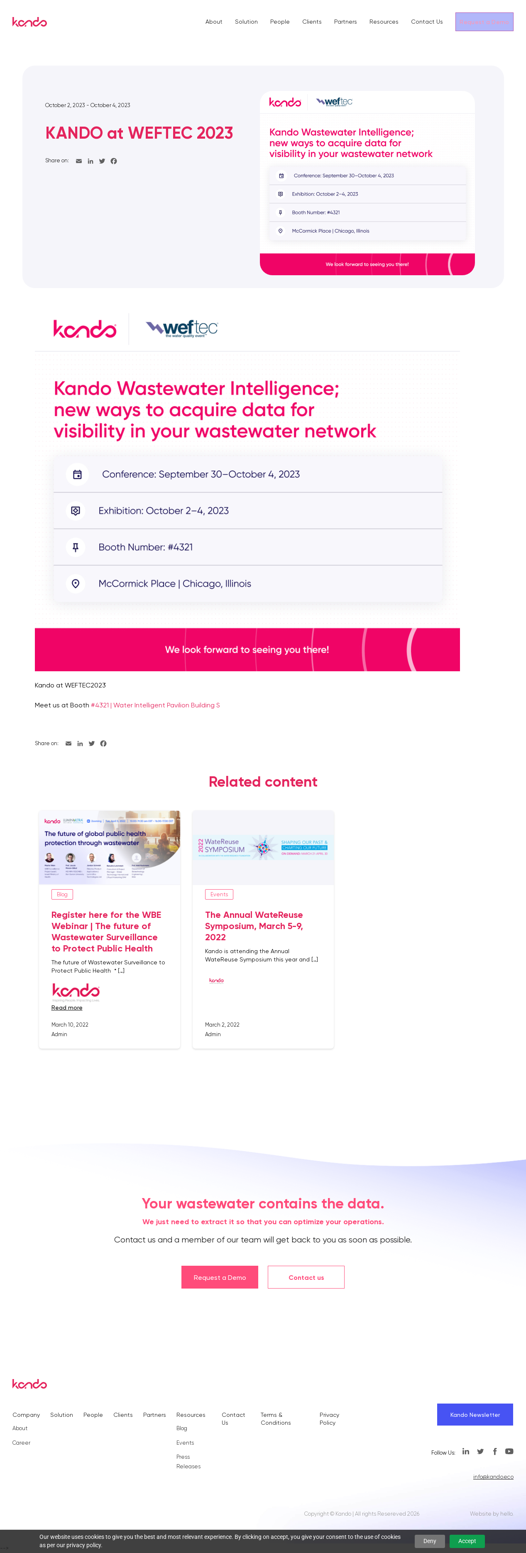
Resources (384, 21)
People (280, 21)
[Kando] (29, 23)
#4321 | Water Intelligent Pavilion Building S (155, 705)
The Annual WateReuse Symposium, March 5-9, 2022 (254, 926)
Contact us (306, 1278)
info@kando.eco (493, 1477)
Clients (312, 21)
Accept (467, 1541)
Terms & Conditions (276, 1418)
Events (185, 1443)
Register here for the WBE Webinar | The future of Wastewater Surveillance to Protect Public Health (106, 931)
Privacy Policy (329, 1418)
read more (67, 1007)
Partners (345, 21)
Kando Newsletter (475, 1414)
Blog (181, 1428)
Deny (429, 1541)
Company (26, 1414)
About (214, 21)
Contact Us (427, 21)
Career (21, 1443)
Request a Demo (484, 22)
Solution (246, 21)
